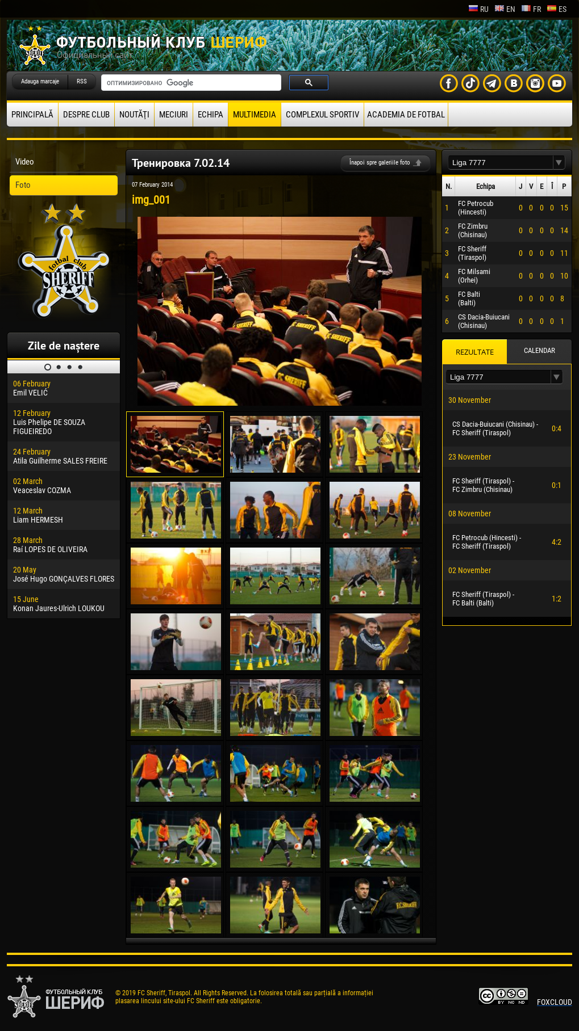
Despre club (86, 115)
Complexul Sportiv (322, 115)
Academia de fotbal (406, 115)
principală (32, 115)
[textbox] (500, 162)
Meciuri (173, 115)
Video (24, 162)
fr (531, 9)
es (556, 9)
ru (478, 9)
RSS (82, 81)
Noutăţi (134, 115)
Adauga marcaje (40, 81)
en (504, 9)
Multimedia (254, 115)
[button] (559, 162)
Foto (23, 185)
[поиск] (190, 83)
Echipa (210, 115)
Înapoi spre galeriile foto (379, 162)
